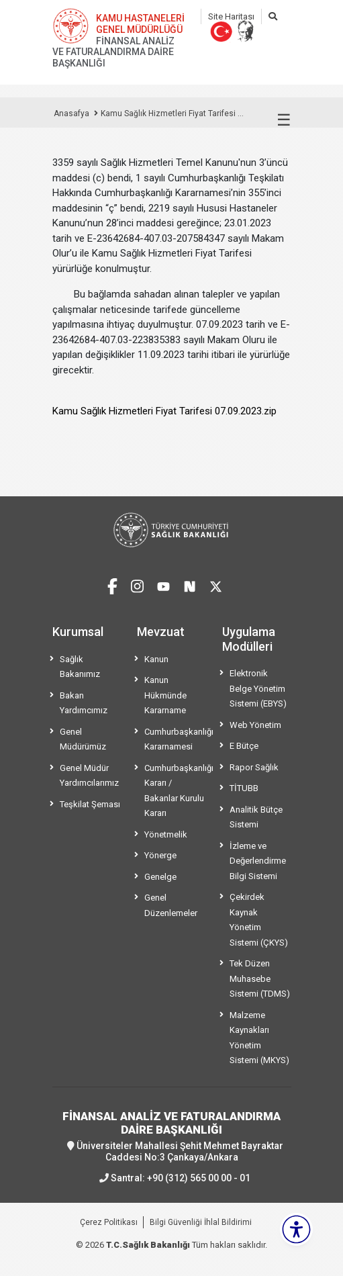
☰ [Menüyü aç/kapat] (284, 120)
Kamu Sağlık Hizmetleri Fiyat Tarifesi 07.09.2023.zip (164, 411)
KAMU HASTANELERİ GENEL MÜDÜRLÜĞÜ (140, 24)
